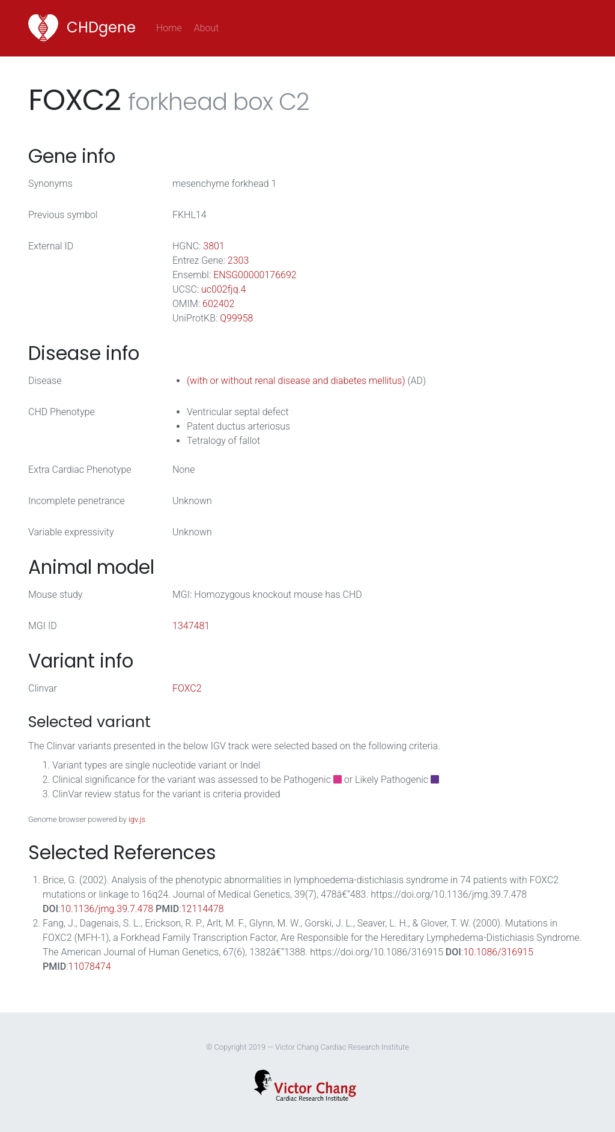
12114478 (202, 908)
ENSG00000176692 (255, 275)
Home (172, 27)
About (206, 28)
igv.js (137, 819)
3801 (214, 246)
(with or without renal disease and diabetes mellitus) (296, 380)
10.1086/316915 (498, 952)
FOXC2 (187, 688)
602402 (218, 303)
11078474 (89, 966)
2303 (238, 260)
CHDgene (82, 28)
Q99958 (236, 318)
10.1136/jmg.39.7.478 (106, 908)
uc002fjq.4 (223, 289)
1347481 (191, 625)
